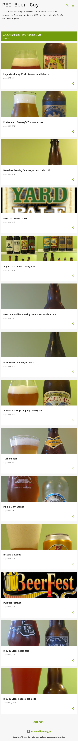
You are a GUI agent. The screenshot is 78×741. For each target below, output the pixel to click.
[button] (73, 84)
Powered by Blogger (39, 731)
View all (7, 38)
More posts (39, 722)
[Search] (67, 5)
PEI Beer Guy (20, 5)
